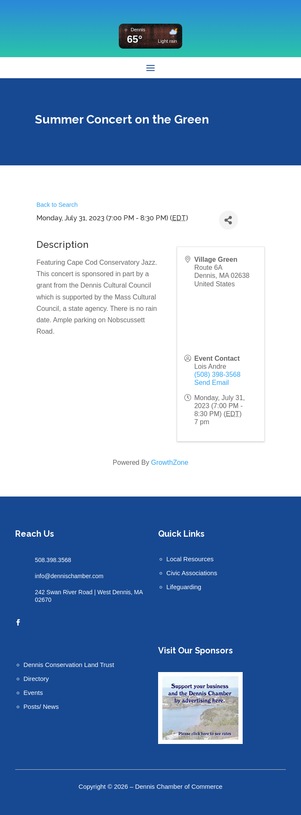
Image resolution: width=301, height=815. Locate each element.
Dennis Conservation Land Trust (69, 664)
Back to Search (57, 204)
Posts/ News (41, 706)
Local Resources (190, 559)
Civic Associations (192, 572)
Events (33, 692)
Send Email (211, 382)
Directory (36, 678)
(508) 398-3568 (217, 374)
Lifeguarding (184, 586)
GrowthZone (169, 462)
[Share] (228, 220)
